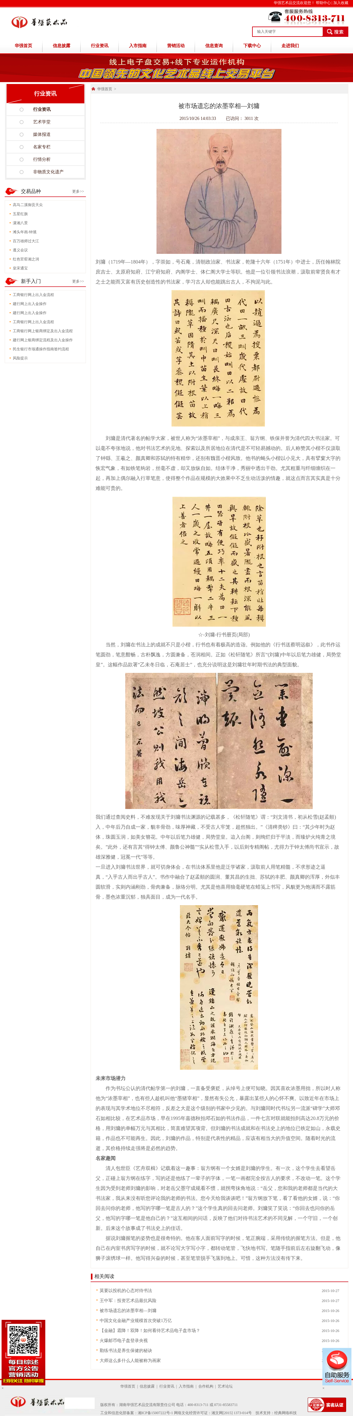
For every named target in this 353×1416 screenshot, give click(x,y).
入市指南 (138, 45)
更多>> (78, 191)
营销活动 (176, 45)
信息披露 (61, 45)
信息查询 (214, 45)
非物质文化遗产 (48, 172)
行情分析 (42, 159)
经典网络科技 (285, 1413)
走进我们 (290, 45)
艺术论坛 (225, 1386)
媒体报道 (42, 134)
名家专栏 (42, 147)
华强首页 (23, 45)
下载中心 (252, 45)
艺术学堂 (42, 122)
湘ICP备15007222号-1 (155, 1413)
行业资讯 (99, 45)
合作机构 (205, 1386)
